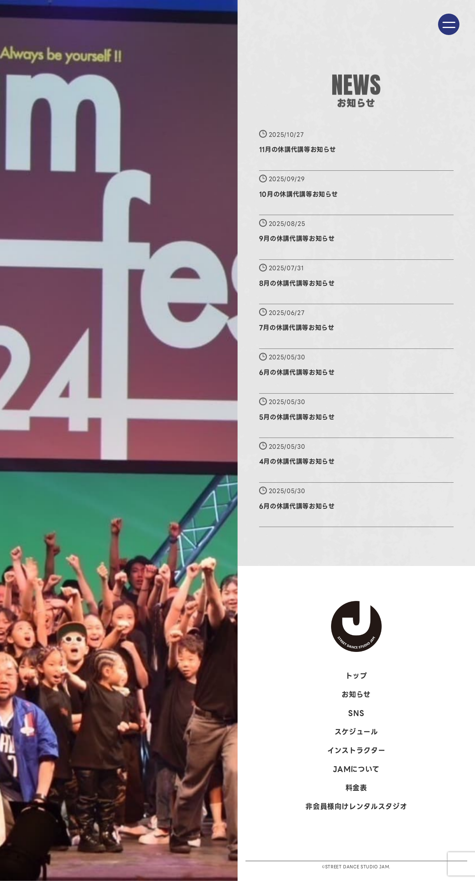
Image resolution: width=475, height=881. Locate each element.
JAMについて (356, 769)
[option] (119, 440)
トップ (356, 675)
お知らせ (356, 694)
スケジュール (356, 731)
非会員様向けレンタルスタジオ (356, 806)
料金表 (356, 787)
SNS (356, 713)
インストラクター (356, 750)
